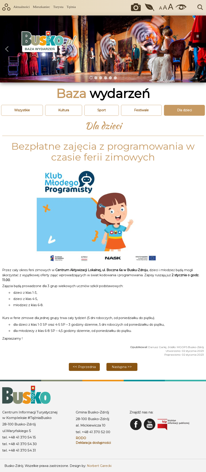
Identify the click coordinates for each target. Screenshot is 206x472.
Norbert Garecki (99, 466)
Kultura (63, 110)
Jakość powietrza (150, 7)
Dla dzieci (184, 110)
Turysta (58, 7)
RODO (81, 438)
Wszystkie (22, 110)
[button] (6, 49)
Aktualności (21, 7)
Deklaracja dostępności (93, 443)
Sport (101, 110)
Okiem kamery (137, 7)
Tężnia (71, 7)
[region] (103, 49)
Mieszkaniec (41, 7)
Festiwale (141, 110)
